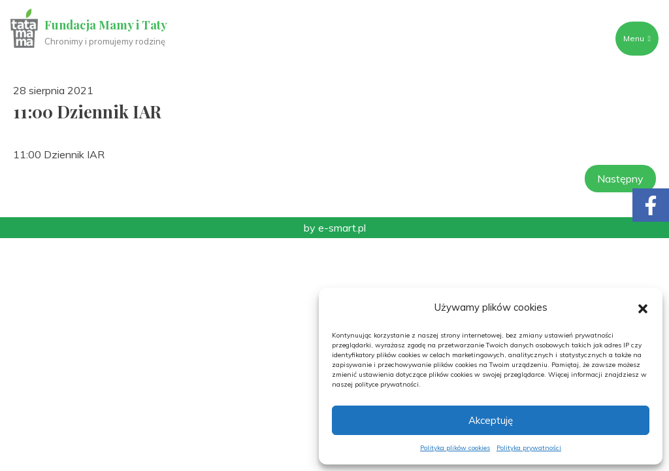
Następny (620, 178)
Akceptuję (490, 420)
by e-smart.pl (335, 227)
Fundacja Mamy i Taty (105, 25)
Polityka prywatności (529, 448)
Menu (637, 38)
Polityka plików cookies (455, 448)
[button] (642, 307)
